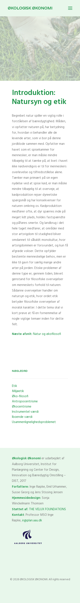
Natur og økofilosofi (36, 334)
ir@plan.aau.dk (32, 520)
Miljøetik (18, 391)
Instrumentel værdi (25, 411)
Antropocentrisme (25, 401)
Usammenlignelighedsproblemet (34, 422)
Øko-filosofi (20, 396)
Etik (14, 386)
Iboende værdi (22, 417)
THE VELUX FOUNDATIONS (47, 509)
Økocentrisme (21, 406)
